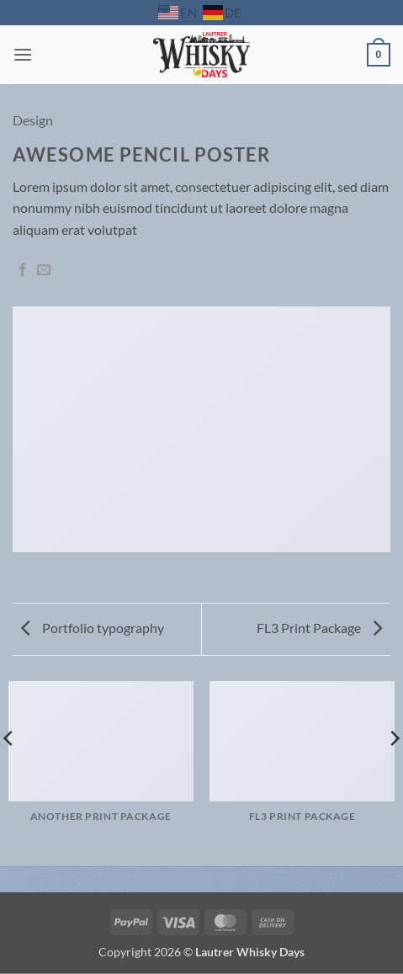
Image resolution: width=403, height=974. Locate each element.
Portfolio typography (92, 628)
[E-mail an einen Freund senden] (43, 270)
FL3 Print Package (319, 628)
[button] (23, 54)
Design (33, 120)
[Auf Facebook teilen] (22, 270)
